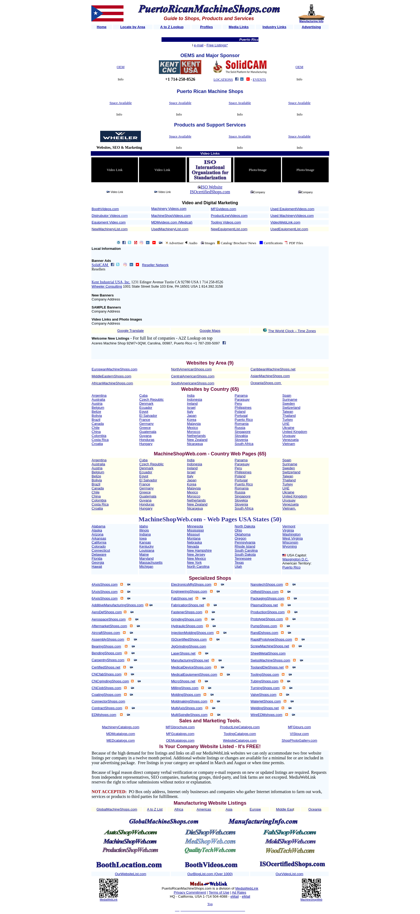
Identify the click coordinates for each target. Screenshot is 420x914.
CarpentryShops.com (108, 660)
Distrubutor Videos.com (110, 216)
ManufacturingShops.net (190, 660)
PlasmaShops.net (264, 605)
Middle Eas (284, 809)
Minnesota (195, 526)
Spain (286, 395)
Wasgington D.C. (295, 559)
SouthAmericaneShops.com (192, 383)
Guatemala (147, 432)
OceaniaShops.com (265, 383)
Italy (190, 412)
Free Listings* (217, 45)
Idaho (143, 526)
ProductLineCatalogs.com (240, 727)
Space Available (121, 103)
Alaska (97, 530)
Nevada (193, 546)
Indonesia (194, 399)
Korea (191, 420)
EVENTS (259, 79)
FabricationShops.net (187, 605)
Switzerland (291, 408)
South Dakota (245, 554)
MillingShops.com (184, 688)
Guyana (145, 436)
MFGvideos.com (223, 209)
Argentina (99, 395)
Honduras (146, 440)
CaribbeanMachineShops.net (272, 369)
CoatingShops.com (106, 695)
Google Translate (130, 331)
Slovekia (241, 500)
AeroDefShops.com (107, 612)
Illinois (144, 530)
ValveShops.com (263, 695)
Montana (194, 538)
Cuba (143, 395)
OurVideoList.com (289, 874)
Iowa (143, 538)
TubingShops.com (264, 681)
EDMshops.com (104, 715)
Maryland (146, 558)
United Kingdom (294, 432)
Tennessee (243, 558)
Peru (238, 404)
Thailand (289, 416)
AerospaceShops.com (109, 619)
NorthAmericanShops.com (191, 369)
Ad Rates (239, 892)
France (144, 420)
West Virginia (292, 538)
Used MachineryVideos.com (292, 216)
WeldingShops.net (264, 708)
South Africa (244, 444)
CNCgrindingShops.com (110, 681)
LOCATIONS (223, 79)
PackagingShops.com (267, 598)
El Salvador (148, 416)
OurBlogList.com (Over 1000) (209, 874)
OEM (121, 67)
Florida (97, 558)
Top (210, 904)
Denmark (146, 404)
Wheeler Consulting (107, 286)
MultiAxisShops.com (186, 708)
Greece (145, 428)
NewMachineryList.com (110, 229)
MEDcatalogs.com (121, 740)
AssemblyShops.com (108, 639)
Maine (144, 554)
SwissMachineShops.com (270, 660)
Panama (241, 395)
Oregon (240, 538)
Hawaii (97, 566)
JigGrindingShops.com (188, 646)
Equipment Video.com (109, 222)
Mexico (192, 428)
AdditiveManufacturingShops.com (118, 605)
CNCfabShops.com (106, 674)
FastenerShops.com (186, 612)
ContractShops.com (107, 708)
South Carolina (246, 550)
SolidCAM (100, 265)
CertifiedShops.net (106, 667)
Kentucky (146, 546)
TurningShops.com (265, 688)
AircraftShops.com (106, 633)
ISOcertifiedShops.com (210, 192)
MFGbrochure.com (180, 727)
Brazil (96, 420)
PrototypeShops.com (266, 619)
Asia (229, 809)
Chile (96, 428)
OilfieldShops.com (264, 592)
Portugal (241, 416)
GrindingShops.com (186, 619)
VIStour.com (299, 734)
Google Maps (210, 331)
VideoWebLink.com (286, 222)
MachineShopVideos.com (171, 216)
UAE (286, 424)
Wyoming (289, 546)
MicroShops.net (183, 681)
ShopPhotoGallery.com (299, 740)
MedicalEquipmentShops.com (194, 675)
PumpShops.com (263, 626)
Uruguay (288, 436)
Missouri (193, 534)
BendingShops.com (107, 653)
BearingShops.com (106, 646)
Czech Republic (151, 399)
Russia (240, 428)
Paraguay (242, 399)
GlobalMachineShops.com (116, 809)
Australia (98, 399)
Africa (178, 809)
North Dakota (245, 526)
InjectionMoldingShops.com (192, 633)
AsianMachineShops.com (270, 376)
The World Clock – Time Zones (292, 331)
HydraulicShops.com (187, 626)
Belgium (98, 408)
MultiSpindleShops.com (189, 715)
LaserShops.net (183, 653)
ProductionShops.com (267, 612)
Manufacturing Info (311, 21)
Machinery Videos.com (168, 209)
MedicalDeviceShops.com (191, 667)
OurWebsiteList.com (130, 874)
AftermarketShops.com (109, 626)
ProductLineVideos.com (229, 216)
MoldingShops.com (186, 695)
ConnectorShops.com (108, 701)
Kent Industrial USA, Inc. (111, 282)
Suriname (289, 399)
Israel (191, 408)
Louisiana (146, 550)
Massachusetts (151, 562)
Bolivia (97, 416)
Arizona (97, 534)
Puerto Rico (244, 420)
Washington (291, 534)
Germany (146, 424)
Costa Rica (100, 440)
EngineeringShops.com (189, 591)
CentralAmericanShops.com (193, 376)
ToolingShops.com (264, 675)
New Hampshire (199, 550)
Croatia (97, 444)
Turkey (287, 420)
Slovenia (241, 440)
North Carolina (198, 566)
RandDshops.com (264, 633)
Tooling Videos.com (226, 222)
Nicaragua (195, 444)
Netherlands (196, 436)
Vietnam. (289, 508)
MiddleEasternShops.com (111, 376)
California (99, 542)
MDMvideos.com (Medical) (172, 222)
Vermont (288, 526)
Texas (239, 562)
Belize (96, 412)
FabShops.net (182, 598)
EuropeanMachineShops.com (114, 369)
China (96, 432)
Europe (255, 809)
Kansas (145, 542)
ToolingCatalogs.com (240, 734)
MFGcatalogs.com (180, 734)
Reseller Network (155, 265)
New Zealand (197, 440)
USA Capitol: (297, 555)
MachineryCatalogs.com (120, 727)
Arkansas (99, 538)
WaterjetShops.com (265, 701)
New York (194, 562)
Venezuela (290, 440)
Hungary (145, 444)
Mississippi (195, 530)
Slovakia (241, 436)
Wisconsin (290, 542)
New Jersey (196, 554)
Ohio (238, 530)
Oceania (314, 809)
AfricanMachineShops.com (112, 383)
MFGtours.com (299, 727)
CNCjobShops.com (106, 688)
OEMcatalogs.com (180, 740)
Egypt (143, 412)
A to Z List (155, 809)
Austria (97, 404)
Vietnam (288, 444)
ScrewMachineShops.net (269, 646)
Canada (98, 424)
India (190, 395)
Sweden (288, 404)
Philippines (243, 408)
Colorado (99, 546)
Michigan (146, 566)
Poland (240, 412)
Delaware (99, 554)
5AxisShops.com (105, 592)
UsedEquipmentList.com (289, 229)
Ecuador (145, 408)
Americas (204, 809)
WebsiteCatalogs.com (240, 740)
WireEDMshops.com (266, 715)
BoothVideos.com (105, 209)
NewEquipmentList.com (229, 229)
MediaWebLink (108, 899)
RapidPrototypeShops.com (271, 639)
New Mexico (196, 558)
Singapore (242, 432)
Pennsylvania (245, 542)
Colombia (99, 436)
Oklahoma (242, 534)
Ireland (192, 404)
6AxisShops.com (105, 598)
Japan (191, 416)
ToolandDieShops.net (267, 667)
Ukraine (288, 428)
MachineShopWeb (311, 899)
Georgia (98, 562)
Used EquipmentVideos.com (292, 209)
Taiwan (287, 412)
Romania (242, 424)
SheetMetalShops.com (268, 653)
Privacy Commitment (190, 892)
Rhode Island (245, 546)
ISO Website (212, 187)
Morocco (193, 432)
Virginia (288, 530)
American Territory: (297, 563)
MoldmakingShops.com (189, 701)
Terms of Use (219, 892)
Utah (238, 566)
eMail (234, 896)
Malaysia (194, 424)
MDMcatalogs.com (120, 734)
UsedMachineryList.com (170, 229)
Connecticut (101, 550)
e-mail (198, 45)
